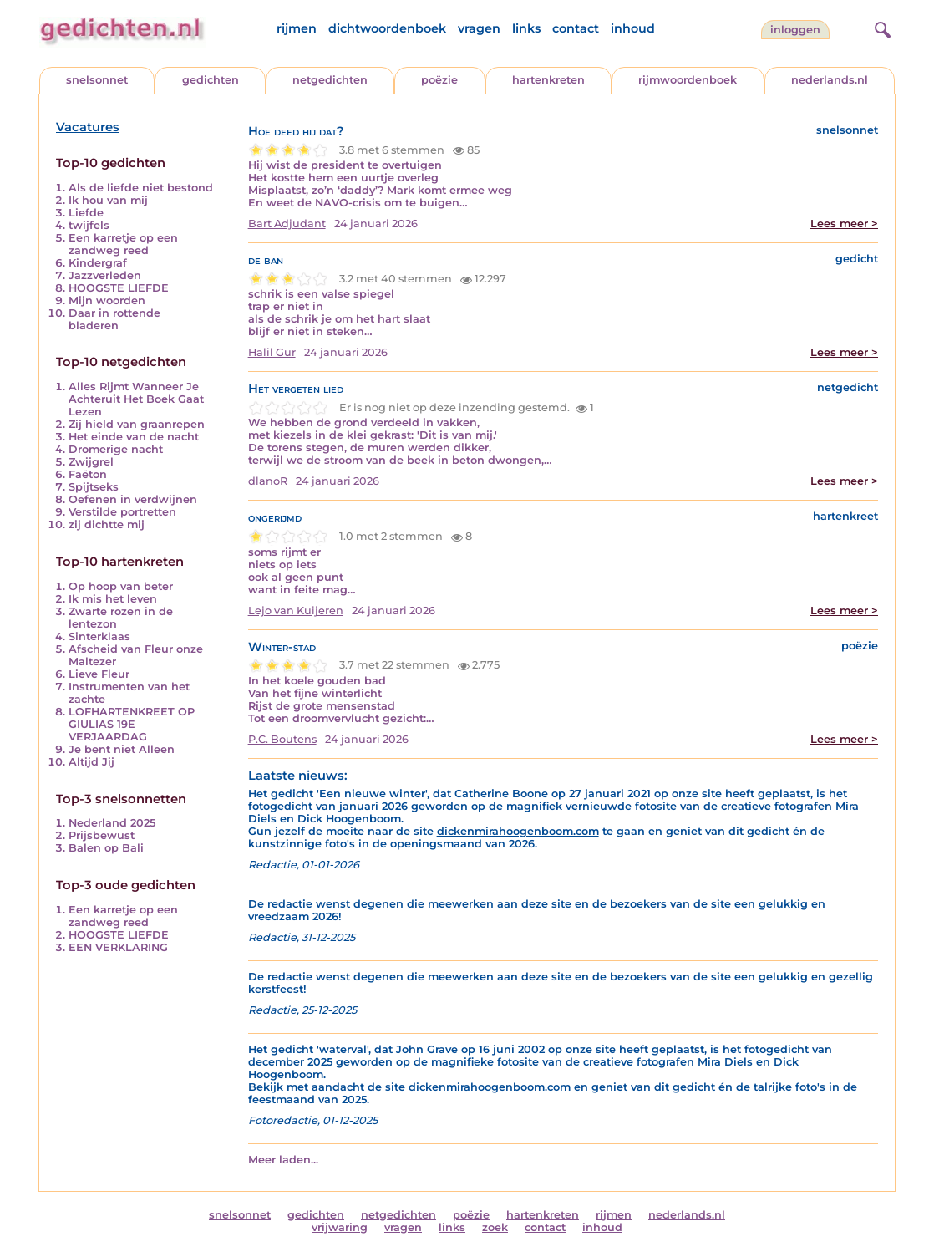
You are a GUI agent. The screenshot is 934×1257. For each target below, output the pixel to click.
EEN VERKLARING (118, 947)
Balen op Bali (106, 848)
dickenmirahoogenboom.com (518, 831)
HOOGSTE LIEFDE (119, 288)
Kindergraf (98, 263)
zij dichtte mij (107, 524)
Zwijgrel (91, 461)
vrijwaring (340, 1227)
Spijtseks (94, 487)
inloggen (795, 29)
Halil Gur (272, 352)
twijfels (89, 225)
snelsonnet (97, 80)
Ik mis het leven (113, 599)
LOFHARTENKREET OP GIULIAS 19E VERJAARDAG (132, 724)
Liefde (86, 212)
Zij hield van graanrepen (137, 424)
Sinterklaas (99, 636)
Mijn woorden (107, 300)
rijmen (297, 28)
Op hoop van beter (121, 586)
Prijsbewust (102, 835)
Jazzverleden (105, 275)
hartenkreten (548, 80)
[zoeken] (880, 27)
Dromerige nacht (116, 449)
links (526, 28)
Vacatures (87, 127)
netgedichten (330, 80)
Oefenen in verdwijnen (133, 499)
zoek (495, 1227)
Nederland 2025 (112, 823)
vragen (479, 28)
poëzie (439, 80)
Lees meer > (844, 223)
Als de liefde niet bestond (141, 187)
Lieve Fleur (99, 674)
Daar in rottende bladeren (114, 319)
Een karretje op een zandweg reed (123, 244)
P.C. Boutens (282, 739)
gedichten (210, 80)
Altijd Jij (91, 762)
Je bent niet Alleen (122, 749)
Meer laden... (283, 1159)
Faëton (88, 474)
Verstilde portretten (122, 512)
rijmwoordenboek (687, 80)
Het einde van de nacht (134, 436)
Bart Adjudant (287, 223)
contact (575, 28)
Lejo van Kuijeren (295, 610)
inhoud (633, 28)
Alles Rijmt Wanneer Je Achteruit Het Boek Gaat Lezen (136, 399)
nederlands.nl (829, 80)
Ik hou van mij (108, 200)
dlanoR (267, 481)
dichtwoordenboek (387, 28)
